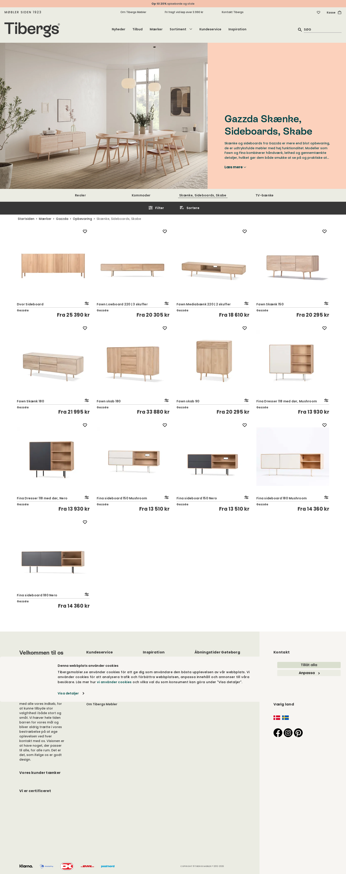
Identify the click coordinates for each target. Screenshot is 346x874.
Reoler (80, 195)
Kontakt (93, 666)
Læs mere (235, 167)
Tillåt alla (309, 837)
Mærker (156, 29)
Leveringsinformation (104, 698)
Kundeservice (210, 29)
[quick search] (323, 29)
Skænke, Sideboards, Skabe (202, 195)
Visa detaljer (68, 865)
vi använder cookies (114, 854)
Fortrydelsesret (99, 693)
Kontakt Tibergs (233, 12)
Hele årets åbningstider (214, 682)
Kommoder (141, 195)
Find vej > (280, 693)
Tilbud (137, 29)
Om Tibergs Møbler (133, 12)
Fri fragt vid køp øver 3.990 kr (184, 12)
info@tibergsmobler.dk (292, 664)
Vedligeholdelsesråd (103, 671)
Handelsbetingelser (102, 688)
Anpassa (309, 845)
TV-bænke (264, 195)
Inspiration (237, 29)
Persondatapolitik (101, 677)
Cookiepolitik (97, 682)
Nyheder (118, 29)
